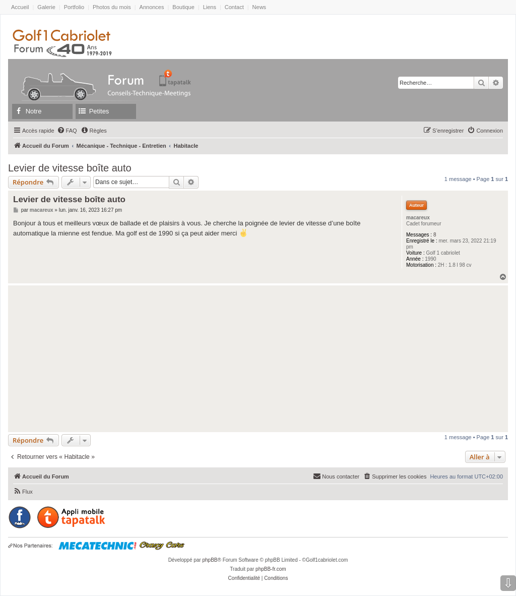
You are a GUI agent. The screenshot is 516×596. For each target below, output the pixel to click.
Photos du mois (112, 7)
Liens (209, 7)
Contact (234, 7)
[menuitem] (67, 131)
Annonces (152, 7)
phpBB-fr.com (270, 569)
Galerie (46, 7)
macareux (418, 217)
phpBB (209, 560)
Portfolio (74, 7)
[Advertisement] (258, 358)
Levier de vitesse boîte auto (70, 167)
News (259, 7)
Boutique (183, 7)
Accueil (20, 7)
